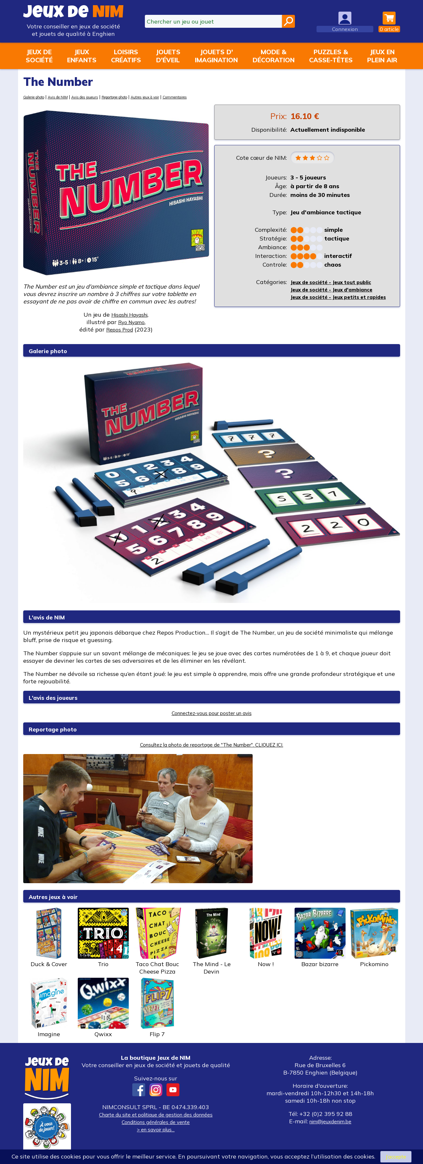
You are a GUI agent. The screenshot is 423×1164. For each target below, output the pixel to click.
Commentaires (212, 96)
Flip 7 (157, 1008)
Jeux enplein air (382, 56)
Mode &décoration (274, 56)
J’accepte (395, 1156)
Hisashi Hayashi (129, 314)
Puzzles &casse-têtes (331, 56)
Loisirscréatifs (126, 56)
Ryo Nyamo (131, 322)
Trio (103, 938)
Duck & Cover (49, 938)
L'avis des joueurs (60, 697)
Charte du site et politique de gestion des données (155, 1114)
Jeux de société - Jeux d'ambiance (338, 291)
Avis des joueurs (99, 96)
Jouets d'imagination (216, 56)
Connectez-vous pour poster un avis (211, 713)
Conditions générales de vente (155, 1122)
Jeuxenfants (81, 56)
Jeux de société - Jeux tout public (337, 283)
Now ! (265, 938)
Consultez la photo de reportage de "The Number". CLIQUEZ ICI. (211, 744)
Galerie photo (37, 96)
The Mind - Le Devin (211, 941)
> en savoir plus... (156, 1129)
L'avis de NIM (52, 616)
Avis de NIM (67, 96)
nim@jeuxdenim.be (331, 1121)
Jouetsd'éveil (168, 56)
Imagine (49, 1008)
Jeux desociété (39, 56)
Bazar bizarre (320, 938)
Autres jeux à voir (176, 96)
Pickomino (374, 938)
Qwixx (103, 1008)
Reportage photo (137, 96)
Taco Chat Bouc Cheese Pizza (157, 941)
